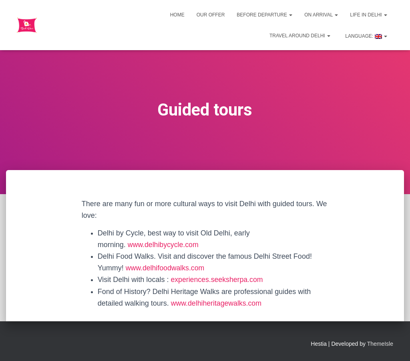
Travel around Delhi (299, 36)
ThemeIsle (380, 344)
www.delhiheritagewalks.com (217, 303)
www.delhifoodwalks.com (166, 268)
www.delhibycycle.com (164, 245)
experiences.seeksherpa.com (217, 280)
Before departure (264, 15)
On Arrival (321, 15)
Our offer (211, 15)
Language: (365, 36)
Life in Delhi (368, 15)
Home (177, 15)
